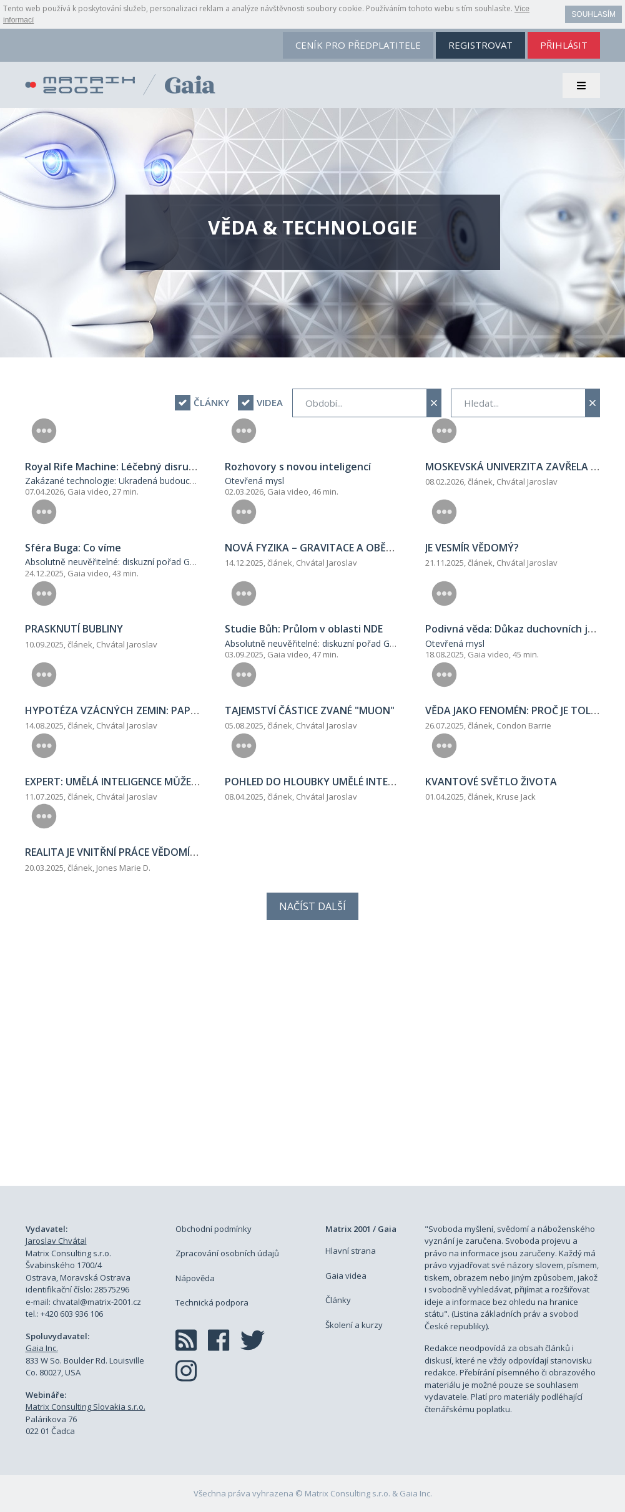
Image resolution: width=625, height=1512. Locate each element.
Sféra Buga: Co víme (73, 548)
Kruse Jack (516, 796)
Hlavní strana (350, 1250)
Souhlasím (593, 14)
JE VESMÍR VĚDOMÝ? (472, 548)
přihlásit (564, 45)
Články (338, 1300)
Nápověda (195, 1278)
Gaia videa (346, 1275)
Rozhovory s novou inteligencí (298, 466)
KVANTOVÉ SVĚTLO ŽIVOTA (491, 781)
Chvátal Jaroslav (527, 481)
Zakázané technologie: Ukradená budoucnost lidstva (130, 481)
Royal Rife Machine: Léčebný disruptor (117, 466)
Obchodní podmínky (213, 1228)
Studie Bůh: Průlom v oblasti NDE (304, 629)
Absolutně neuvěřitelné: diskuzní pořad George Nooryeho (141, 562)
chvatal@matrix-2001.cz (96, 1301)
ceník (358, 45)
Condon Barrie (523, 725)
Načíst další (312, 906)
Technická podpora (212, 1302)
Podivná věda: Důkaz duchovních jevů (515, 629)
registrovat (480, 45)
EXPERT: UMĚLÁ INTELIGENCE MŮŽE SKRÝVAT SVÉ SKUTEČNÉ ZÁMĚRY (188, 781)
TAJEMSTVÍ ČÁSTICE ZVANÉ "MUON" (310, 710)
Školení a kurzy (354, 1324)
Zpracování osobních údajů (227, 1253)
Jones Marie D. (123, 867)
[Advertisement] (312, 1067)
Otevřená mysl (254, 481)
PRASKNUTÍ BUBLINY (74, 629)
